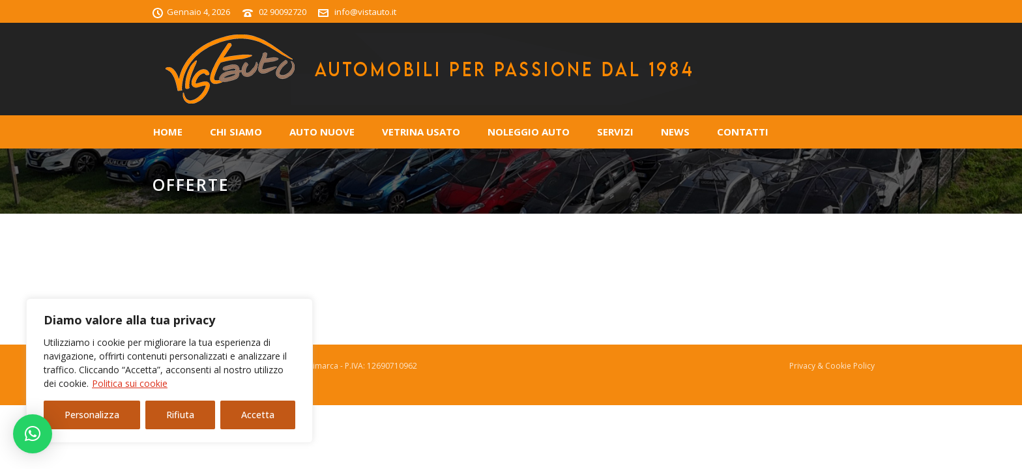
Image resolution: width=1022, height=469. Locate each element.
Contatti (742, 131)
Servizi (615, 131)
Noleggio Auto (529, 131)
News (675, 131)
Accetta (257, 414)
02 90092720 (282, 12)
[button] (32, 433)
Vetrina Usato (421, 131)
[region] (169, 370)
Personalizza (92, 414)
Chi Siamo (236, 131)
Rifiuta (180, 414)
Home (167, 131)
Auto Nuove (322, 131)
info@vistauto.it (365, 12)
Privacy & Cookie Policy (832, 366)
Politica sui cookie (130, 383)
